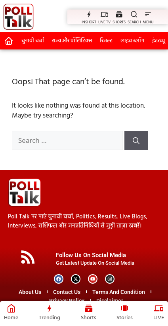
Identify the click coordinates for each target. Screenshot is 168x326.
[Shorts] (88, 308)
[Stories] (124, 308)
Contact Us (66, 292)
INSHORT (89, 22)
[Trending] (49, 308)
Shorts (88, 317)
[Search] (136, 140)
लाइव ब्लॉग (132, 40)
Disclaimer (109, 301)
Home (11, 317)
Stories (124, 317)
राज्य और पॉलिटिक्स (72, 40)
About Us (30, 292)
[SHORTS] (119, 14)
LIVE (158, 317)
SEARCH (134, 22)
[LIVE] (158, 308)
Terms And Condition (118, 292)
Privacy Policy (66, 301)
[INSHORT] (89, 14)
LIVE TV (104, 22)
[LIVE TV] (104, 14)
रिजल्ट (106, 40)
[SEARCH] (134, 14)
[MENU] (148, 14)
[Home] (11, 308)
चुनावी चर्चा (32, 40)
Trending (49, 317)
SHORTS (119, 22)
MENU (148, 22)
